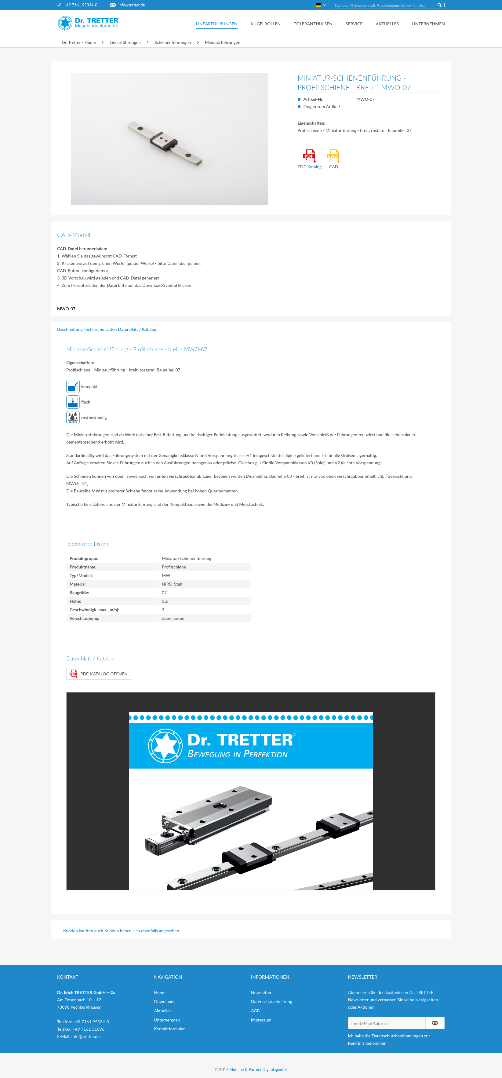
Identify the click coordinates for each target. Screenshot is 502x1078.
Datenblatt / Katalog (137, 329)
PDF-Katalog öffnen (99, 674)
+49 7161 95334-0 (80, 4)
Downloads (164, 1001)
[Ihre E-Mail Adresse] (387, 1023)
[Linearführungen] (215, 23)
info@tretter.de (131, 4)
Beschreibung (70, 329)
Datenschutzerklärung (271, 1001)
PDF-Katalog (309, 159)
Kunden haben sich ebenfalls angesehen (141, 930)
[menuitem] (83, 5)
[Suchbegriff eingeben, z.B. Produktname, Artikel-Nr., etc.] (388, 5)
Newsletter (261, 992)
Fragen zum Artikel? (321, 106)
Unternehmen (167, 1019)
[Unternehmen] (424, 23)
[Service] (352, 23)
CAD (333, 159)
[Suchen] (440, 5)
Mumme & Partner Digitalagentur (258, 1069)
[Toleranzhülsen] (311, 23)
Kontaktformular (169, 1028)
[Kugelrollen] (264, 23)
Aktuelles (163, 1010)
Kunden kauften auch (83, 930)
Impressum (261, 1019)
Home (160, 992)
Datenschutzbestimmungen (397, 1035)
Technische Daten (100, 329)
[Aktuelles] (385, 23)
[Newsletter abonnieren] (435, 1023)
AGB (255, 1010)
